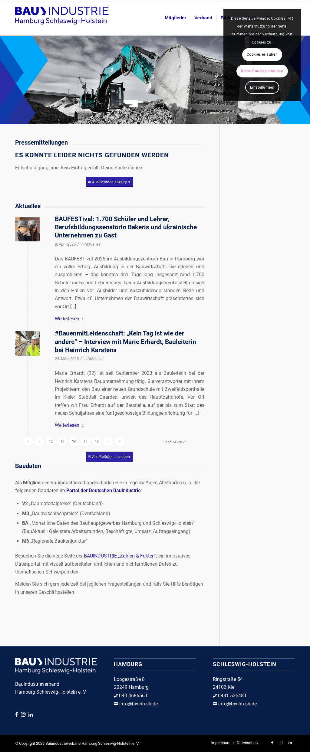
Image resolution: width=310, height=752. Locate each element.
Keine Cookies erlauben (262, 71)
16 (97, 441)
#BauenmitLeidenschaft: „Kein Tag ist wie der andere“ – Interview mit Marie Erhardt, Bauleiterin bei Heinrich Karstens (125, 342)
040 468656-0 (133, 695)
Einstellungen (262, 87)
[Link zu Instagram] (24, 714)
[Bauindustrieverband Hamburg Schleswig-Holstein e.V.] (62, 17)
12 (51, 441)
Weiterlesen (69, 319)
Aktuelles (92, 244)
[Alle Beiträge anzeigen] (109, 182)
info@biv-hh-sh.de (138, 704)
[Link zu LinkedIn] (30, 715)
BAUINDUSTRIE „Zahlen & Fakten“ (120, 556)
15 (85, 441)
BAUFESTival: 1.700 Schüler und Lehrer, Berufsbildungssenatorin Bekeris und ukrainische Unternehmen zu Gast (126, 227)
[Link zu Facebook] (18, 714)
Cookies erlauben (262, 54)
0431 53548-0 (232, 695)
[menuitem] (175, 17)
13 (62, 441)
